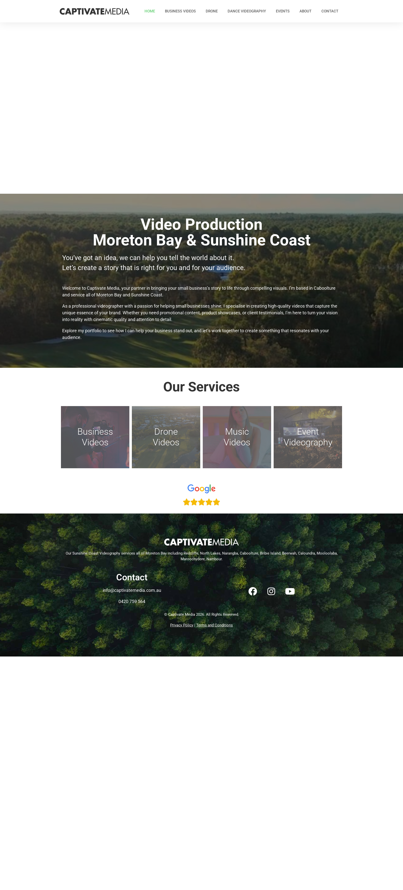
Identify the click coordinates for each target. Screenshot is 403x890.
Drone (212, 11)
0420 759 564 (131, 601)
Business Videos (180, 11)
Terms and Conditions (214, 625)
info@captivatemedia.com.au (132, 590)
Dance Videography (247, 11)
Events (283, 11)
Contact (329, 11)
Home (150, 11)
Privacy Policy (181, 625)
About (305, 11)
